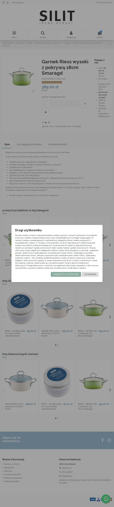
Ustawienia (90, 276)
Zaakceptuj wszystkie (66, 276)
